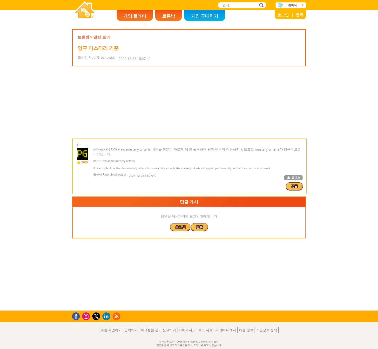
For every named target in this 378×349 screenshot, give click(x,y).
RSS (117, 316)
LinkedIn (107, 316)
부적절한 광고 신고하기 (158, 330)
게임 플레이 (134, 16)
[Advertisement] (189, 102)
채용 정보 (246, 330)
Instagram (87, 316)
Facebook (77, 316)
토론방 (168, 16)
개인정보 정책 (266, 330)
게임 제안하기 (111, 330)
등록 (300, 15)
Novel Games (85, 10)
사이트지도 (187, 330)
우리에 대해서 (225, 330)
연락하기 (131, 330)
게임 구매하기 (204, 16)
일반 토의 (101, 37)
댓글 (294, 186)
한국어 (292, 5)
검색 (260, 5)
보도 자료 (205, 330)
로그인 (283, 15)
